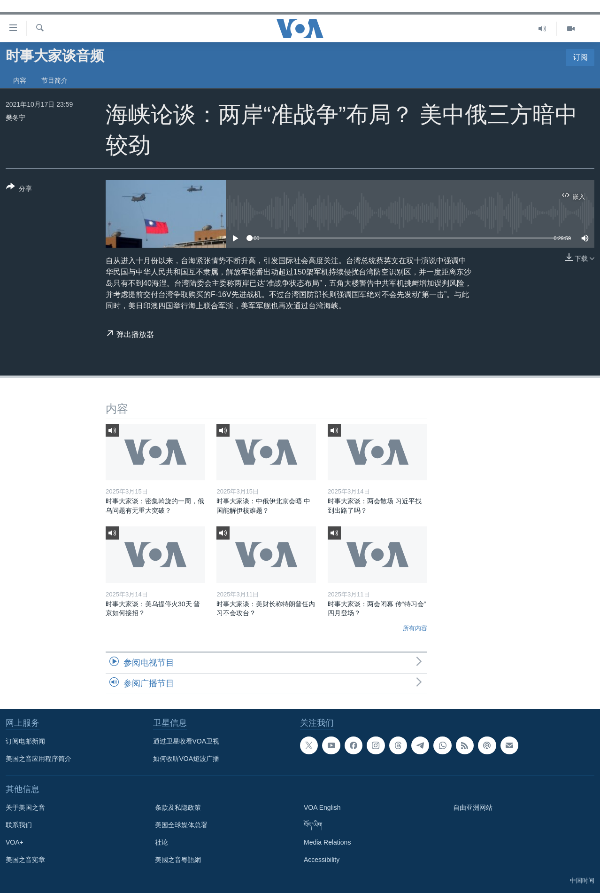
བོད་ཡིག (313, 825)
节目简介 (54, 80)
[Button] (19, 189)
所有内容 (415, 628)
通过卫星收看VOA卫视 (186, 741)
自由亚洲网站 (472, 807)
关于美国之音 (25, 807)
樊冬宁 (15, 117)
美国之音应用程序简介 (38, 758)
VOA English (322, 807)
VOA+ (14, 842)
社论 (161, 842)
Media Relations (327, 842)
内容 (19, 80)
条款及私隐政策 (178, 807)
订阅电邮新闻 (25, 741)
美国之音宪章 (25, 859)
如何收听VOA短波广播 (186, 758)
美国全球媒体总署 (181, 825)
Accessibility (321, 859)
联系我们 (19, 825)
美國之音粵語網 (178, 859)
